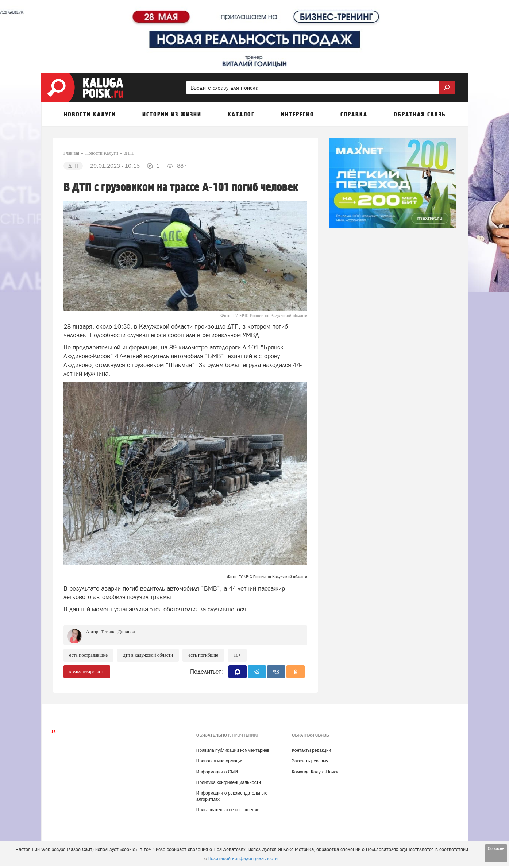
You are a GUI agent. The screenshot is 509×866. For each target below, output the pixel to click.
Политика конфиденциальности (228, 782)
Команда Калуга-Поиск (315, 771)
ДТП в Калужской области (148, 655)
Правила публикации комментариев (233, 750)
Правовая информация (219, 760)
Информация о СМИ (217, 771)
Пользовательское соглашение (227, 809)
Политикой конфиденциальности (243, 858)
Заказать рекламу (310, 760)
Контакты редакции (311, 750)
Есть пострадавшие (88, 655)
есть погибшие (203, 655)
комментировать (87, 671)
